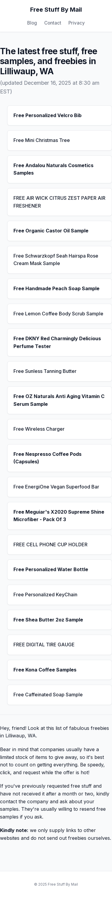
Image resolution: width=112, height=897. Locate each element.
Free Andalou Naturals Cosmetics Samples (53, 169)
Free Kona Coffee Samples (44, 670)
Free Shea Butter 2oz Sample (48, 620)
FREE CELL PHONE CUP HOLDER (50, 544)
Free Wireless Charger (39, 429)
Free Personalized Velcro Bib (47, 115)
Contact (52, 23)
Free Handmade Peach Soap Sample (56, 288)
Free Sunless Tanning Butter (44, 371)
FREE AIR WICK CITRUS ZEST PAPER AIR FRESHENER (59, 202)
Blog (32, 23)
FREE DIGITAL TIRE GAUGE (44, 645)
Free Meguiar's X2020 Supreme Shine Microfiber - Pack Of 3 (58, 516)
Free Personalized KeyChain (45, 595)
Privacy (76, 23)
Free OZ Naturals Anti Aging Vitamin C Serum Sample (59, 400)
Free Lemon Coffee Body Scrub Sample (58, 314)
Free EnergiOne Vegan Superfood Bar (56, 487)
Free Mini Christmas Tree (41, 140)
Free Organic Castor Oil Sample (50, 231)
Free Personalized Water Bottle (50, 569)
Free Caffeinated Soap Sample (48, 695)
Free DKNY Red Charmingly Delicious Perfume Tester (57, 342)
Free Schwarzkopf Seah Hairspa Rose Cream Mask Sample (55, 260)
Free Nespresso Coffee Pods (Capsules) (47, 458)
